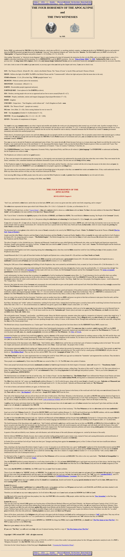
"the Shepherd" (26, 392)
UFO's (43, 2)
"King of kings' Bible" (81, 59)
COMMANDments (62, 476)
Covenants (30, 270)
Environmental (43, 3)
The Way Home (75, 2)
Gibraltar (67, 2)
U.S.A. (79, 332)
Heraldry (52, 2)
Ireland (90, 3)
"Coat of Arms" (34, 210)
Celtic (89, 2)
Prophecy (36, 3)
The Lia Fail (61, 2)
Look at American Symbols (51, 399)
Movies (67, 3)
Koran (61, 3)
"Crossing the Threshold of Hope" (63, 545)
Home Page (84, 2)
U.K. (72, 332)
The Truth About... (52, 3)
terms (105, 270)
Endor (34, 458)
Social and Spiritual (75, 3)
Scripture (84, 3)
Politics (36, 2)
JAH (93, 59)
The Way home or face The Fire (77, 529)
